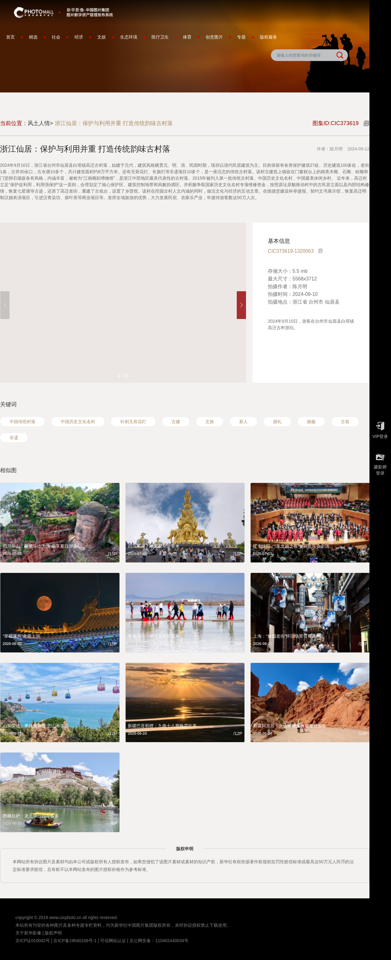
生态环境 (128, 37)
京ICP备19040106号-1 (74, 940)
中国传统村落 (22, 421)
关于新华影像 (28, 932)
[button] (241, 305)
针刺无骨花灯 (133, 421)
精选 (33, 37)
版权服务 (268, 37)
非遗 (14, 437)
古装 (345, 421)
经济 (79, 37)
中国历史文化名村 (78, 421)
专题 (241, 37)
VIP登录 (380, 429)
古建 (175, 421)
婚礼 (277, 421)
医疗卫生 (160, 37)
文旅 (209, 421)
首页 (10, 37)
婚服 (311, 421)
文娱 (101, 37)
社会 (56, 37)
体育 (187, 37)
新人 (243, 421)
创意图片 (214, 37)
